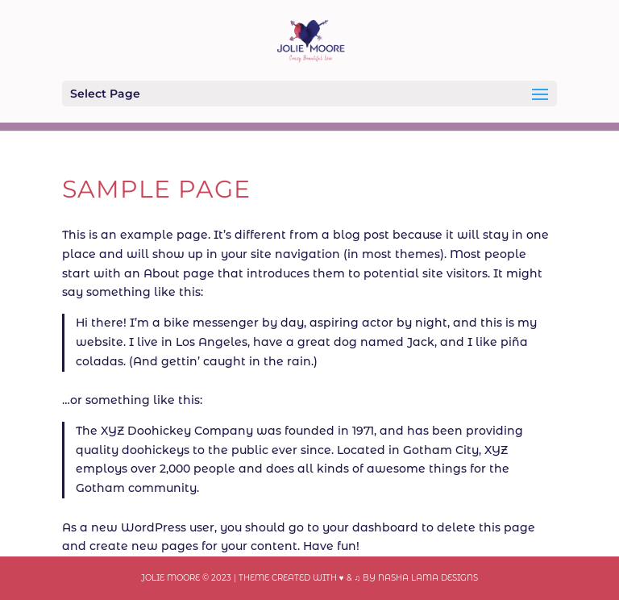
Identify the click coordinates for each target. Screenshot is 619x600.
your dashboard (370, 527)
